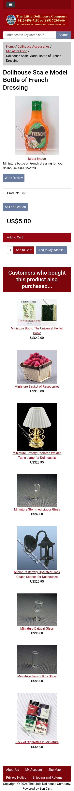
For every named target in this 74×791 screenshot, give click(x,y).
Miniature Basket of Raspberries (37, 386)
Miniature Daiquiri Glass (37, 628)
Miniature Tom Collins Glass (37, 676)
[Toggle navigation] (10, 4)
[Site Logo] (37, 20)
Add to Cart (24, 250)
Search (63, 35)
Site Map (54, 770)
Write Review (14, 178)
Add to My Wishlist (51, 250)
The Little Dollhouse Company (49, 784)
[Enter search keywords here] (29, 35)
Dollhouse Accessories (34, 46)
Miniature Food (16, 51)
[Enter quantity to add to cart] (10, 250)
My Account (33, 770)
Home (10, 46)
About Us (12, 770)
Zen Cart (45, 788)
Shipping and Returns (47, 777)
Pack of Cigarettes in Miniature (37, 742)
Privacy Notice (16, 777)
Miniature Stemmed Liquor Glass (37, 509)
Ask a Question (15, 207)
